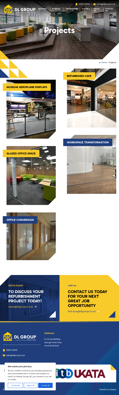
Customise (15, 385)
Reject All (30, 385)
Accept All (45, 385)
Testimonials (72, 8)
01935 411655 (82, 4)
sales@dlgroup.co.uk (104, 4)
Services (42, 9)
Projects (56, 9)
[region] (30, 376)
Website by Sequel (107, 389)
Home (104, 62)
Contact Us (109, 9)
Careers (86, 8)
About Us (96, 9)
